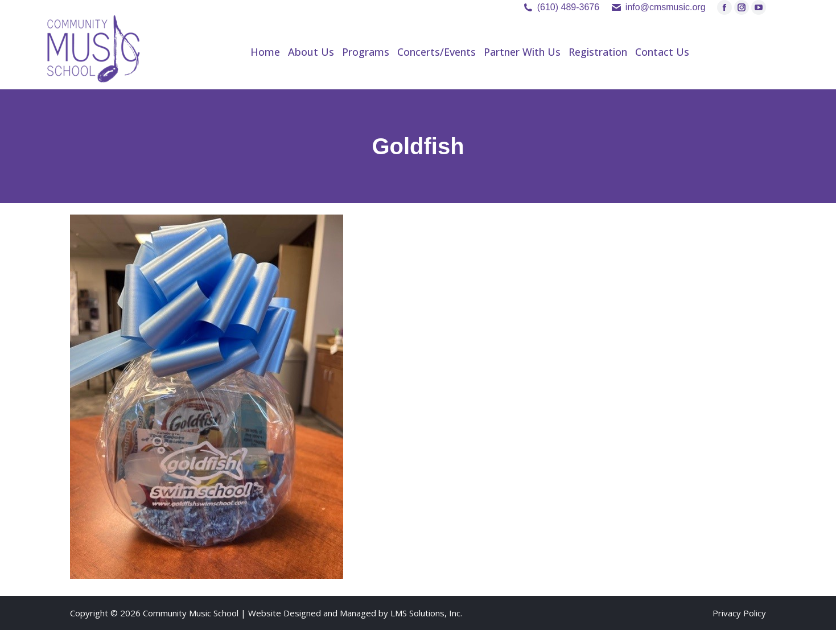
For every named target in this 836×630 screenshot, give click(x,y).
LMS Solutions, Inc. (426, 613)
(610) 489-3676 (568, 7)
